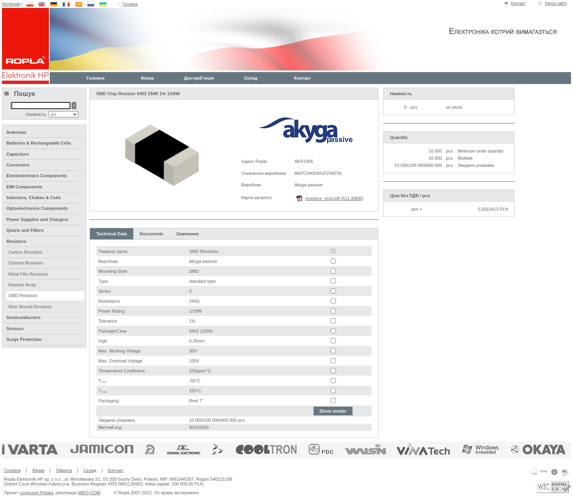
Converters (17, 164)
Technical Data (111, 233)
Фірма (147, 78)
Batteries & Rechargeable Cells (38, 143)
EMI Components (24, 186)
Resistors (16, 241)
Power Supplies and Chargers (37, 219)
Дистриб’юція (199, 78)
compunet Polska (36, 492)
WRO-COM (89, 492)
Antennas (16, 132)
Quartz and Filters (25, 230)
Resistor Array (22, 284)
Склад (250, 78)
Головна (130, 4)
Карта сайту (556, 3)
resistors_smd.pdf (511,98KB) (334, 198)
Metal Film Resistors (28, 274)
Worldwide (11, 4)
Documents (152, 233)
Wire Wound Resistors (30, 306)
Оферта (64, 470)
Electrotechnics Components (36, 175)
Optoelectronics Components (37, 208)
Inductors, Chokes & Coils (33, 197)
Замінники (187, 233)
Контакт (518, 3)
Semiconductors (23, 317)
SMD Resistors (22, 295)
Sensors (14, 328)
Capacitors (17, 154)
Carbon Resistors (25, 252)
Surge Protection (24, 339)
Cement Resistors (25, 262)
